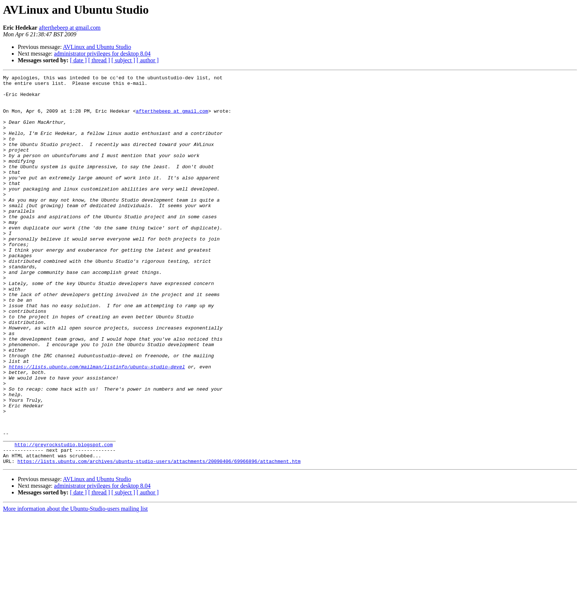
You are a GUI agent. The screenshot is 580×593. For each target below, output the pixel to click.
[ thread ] (99, 60)
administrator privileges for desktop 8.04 (102, 53)
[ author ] (148, 60)
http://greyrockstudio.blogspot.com (63, 519)
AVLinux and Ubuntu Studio (97, 47)
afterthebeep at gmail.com (70, 27)
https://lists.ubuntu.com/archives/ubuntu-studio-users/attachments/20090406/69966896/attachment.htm (158, 539)
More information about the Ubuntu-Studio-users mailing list (75, 586)
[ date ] (78, 60)
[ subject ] (123, 60)
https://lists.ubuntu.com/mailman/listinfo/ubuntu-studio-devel (97, 425)
